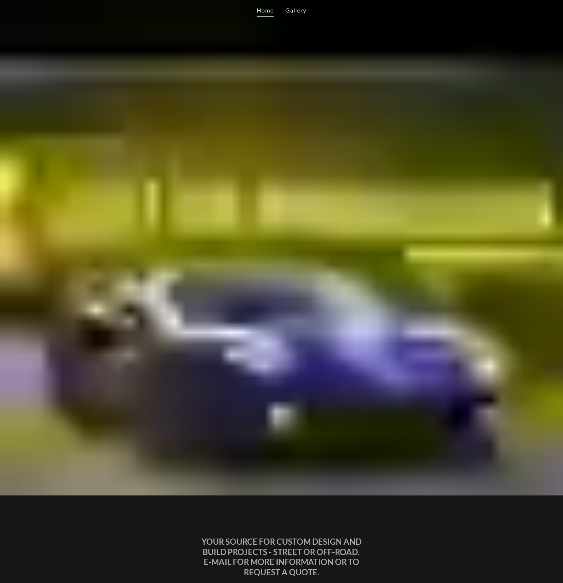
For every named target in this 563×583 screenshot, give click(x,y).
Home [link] (265, 10)
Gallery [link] (295, 10)
